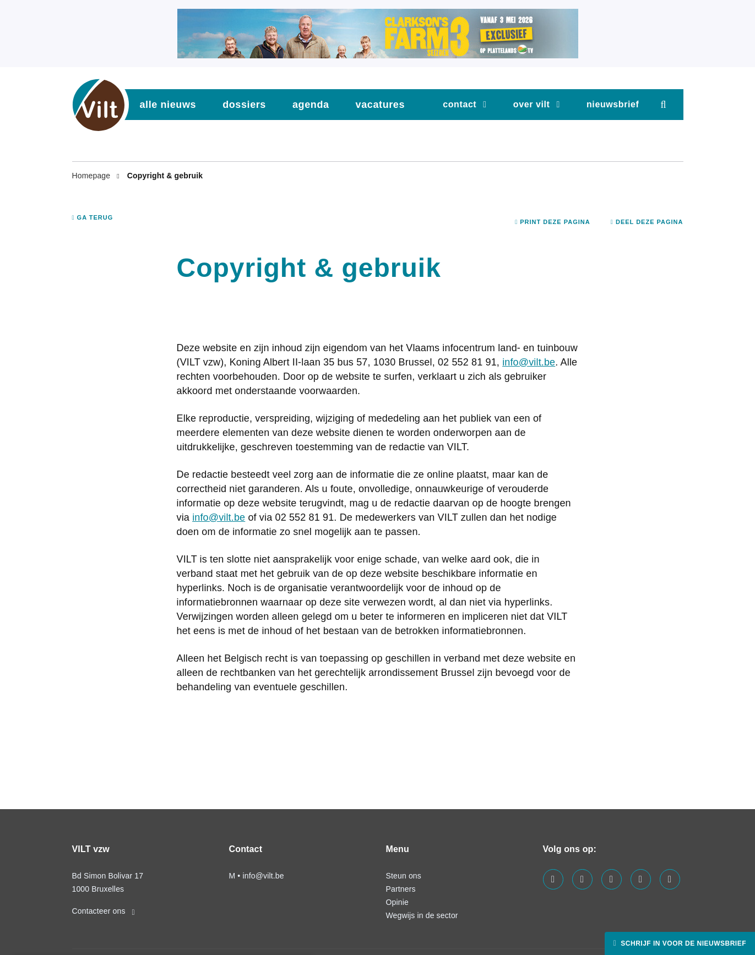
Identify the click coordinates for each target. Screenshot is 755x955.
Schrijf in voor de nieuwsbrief (682, 943)
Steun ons (403, 875)
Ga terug (92, 217)
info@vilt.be (528, 362)
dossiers (244, 104)
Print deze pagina (552, 222)
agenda (310, 104)
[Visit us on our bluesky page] (670, 879)
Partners (401, 889)
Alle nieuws (168, 104)
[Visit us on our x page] (641, 879)
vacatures (380, 104)
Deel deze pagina (647, 222)
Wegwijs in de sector (422, 915)
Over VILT (531, 104)
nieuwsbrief (612, 104)
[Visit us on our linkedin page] (582, 879)
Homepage (92, 175)
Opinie (397, 902)
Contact (459, 104)
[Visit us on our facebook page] (553, 879)
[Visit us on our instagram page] (611, 879)
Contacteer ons (103, 911)
